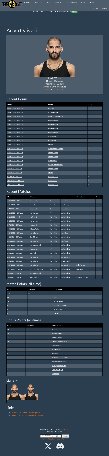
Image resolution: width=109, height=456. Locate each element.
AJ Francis (34, 217)
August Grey (34, 209)
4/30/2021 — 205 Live (15, 229)
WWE (83, 3)
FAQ (58, 439)
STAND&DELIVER (71, 3)
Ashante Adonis (36, 245)
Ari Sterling (65, 205)
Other (56, 297)
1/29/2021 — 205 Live (15, 265)
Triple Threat (80, 265)
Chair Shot (55, 374)
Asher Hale (34, 221)
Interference (52, 137)
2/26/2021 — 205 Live (15, 137)
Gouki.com (63, 429)
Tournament (80, 269)
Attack (50, 145)
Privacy (64, 439)
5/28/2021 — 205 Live (15, 213)
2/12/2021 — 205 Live (15, 157)
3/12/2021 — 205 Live (15, 133)
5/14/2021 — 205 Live (15, 112)
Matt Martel (65, 261)
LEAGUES (27, 3)
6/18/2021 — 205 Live (15, 108)
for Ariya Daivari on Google (27, 415)
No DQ (56, 313)
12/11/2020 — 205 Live (15, 185)
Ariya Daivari (65, 201)
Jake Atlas (33, 253)
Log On (95, 8)
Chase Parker (35, 229)
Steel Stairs (52, 141)
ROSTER (48, 3)
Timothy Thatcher (36, 269)
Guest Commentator (55, 116)
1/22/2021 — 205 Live (15, 269)
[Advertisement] (54, 20)
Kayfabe (51, 108)
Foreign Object (57, 370)
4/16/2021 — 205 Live (15, 116)
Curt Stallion (34, 277)
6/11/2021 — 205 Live (15, 205)
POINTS (58, 3)
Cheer (48, 89)
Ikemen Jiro (34, 201)
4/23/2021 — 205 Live (15, 233)
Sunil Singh (65, 233)
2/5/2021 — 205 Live (14, 169)
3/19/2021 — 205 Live (15, 129)
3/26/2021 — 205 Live (15, 121)
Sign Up (104, 8)
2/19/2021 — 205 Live (15, 153)
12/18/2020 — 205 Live (15, 181)
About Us (51, 439)
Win (51, 201)
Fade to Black (53, 121)
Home (44, 439)
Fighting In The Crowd (60, 358)
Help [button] (91, 3)
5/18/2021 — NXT (13, 217)
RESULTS (38, 3)
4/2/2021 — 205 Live (14, 237)
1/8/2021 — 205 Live (14, 273)
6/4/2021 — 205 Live (14, 209)
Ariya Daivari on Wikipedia (26, 412)
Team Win (53, 205)
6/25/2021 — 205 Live (15, 201)
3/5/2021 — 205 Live (14, 253)
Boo (58, 89)
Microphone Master (59, 366)
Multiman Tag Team (82, 277)
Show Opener (53, 112)
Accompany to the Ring (56, 149)
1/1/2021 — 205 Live (14, 277)
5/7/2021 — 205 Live (14, 225)
